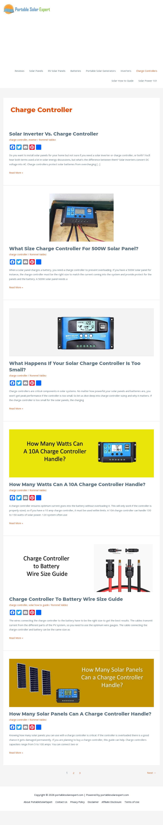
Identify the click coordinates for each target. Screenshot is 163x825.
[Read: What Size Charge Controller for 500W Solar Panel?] (81, 218)
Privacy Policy (77, 816)
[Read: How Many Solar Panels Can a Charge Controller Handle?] (81, 690)
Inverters (126, 72)
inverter (34, 141)
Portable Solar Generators (101, 72)
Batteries (75, 72)
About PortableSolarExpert (35, 816)
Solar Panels (36, 72)
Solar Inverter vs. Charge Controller (56, 135)
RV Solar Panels (56, 72)
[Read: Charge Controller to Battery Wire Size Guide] (81, 575)
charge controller (18, 141)
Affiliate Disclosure (113, 816)
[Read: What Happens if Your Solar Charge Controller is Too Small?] (81, 333)
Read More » (16, 174)
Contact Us (60, 816)
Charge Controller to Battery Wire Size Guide (69, 607)
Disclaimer (94, 816)
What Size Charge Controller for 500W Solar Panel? (78, 250)
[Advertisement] (81, 43)
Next (151, 787)
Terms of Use (135, 816)
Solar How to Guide (123, 82)
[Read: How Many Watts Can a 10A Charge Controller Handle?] (81, 454)
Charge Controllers (146, 72)
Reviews (19, 72)
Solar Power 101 (147, 82)
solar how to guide (40, 612)
